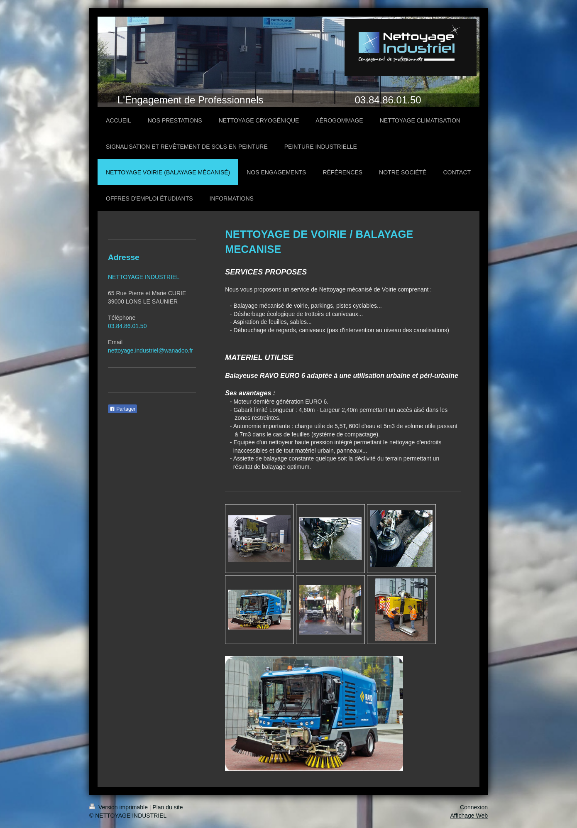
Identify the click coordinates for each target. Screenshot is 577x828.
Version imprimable (119, 807)
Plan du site (167, 807)
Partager (122, 409)
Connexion (474, 807)
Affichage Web (469, 815)
